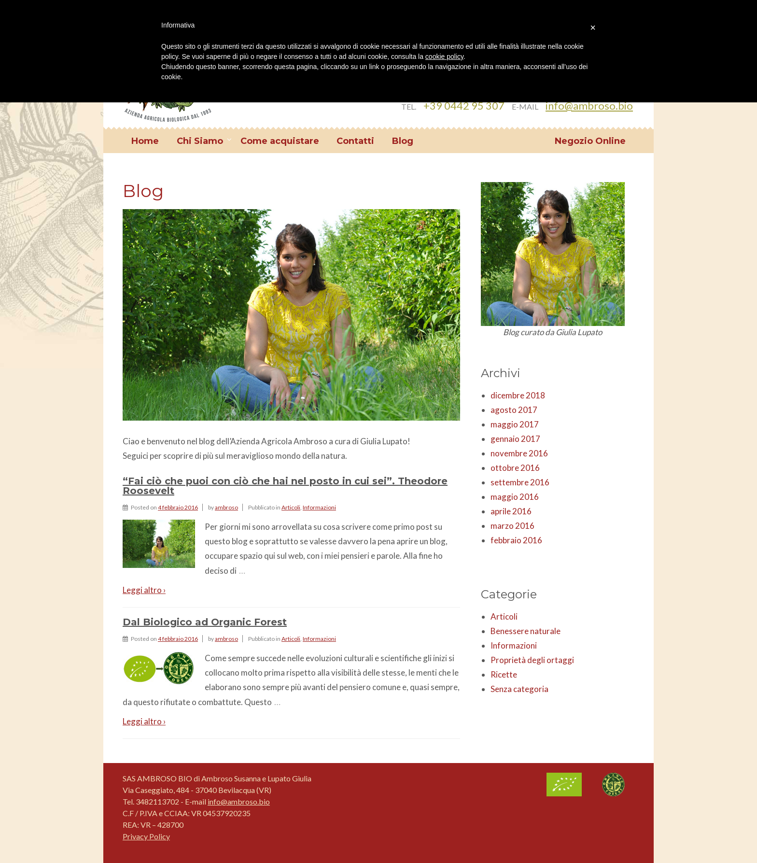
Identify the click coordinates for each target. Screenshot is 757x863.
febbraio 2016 (516, 540)
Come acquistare (279, 141)
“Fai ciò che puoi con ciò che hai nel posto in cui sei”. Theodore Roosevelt (285, 485)
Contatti (355, 141)
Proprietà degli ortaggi (532, 660)
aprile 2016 (511, 511)
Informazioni (319, 507)
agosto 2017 (514, 410)
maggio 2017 (515, 424)
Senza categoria (519, 689)
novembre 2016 (519, 453)
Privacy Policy (146, 836)
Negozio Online (590, 141)
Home (145, 141)
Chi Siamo (200, 141)
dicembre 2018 (518, 395)
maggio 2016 (515, 497)
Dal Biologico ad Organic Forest (205, 622)
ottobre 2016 (515, 468)
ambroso (226, 507)
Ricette (504, 674)
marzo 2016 (512, 526)
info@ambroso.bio (589, 105)
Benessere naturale (526, 631)
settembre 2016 (520, 482)
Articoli (290, 507)
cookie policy (444, 56)
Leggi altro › (144, 590)
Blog (402, 141)
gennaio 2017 (515, 439)
